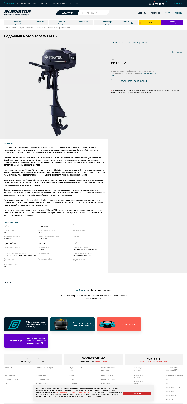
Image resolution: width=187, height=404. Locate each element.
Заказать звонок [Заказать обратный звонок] (174, 3)
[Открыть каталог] (67, 12)
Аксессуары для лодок (140, 366)
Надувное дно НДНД (12, 363)
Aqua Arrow (73, 367)
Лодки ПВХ (9, 351)
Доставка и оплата (60, 3)
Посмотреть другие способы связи (153, 345)
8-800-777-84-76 (156, 4)
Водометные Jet (42, 367)
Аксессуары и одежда (140, 352)
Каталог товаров (11, 400)
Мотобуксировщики (108, 371)
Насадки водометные (174, 359)
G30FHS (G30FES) (173, 375)
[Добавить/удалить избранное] (118, 42)
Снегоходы (105, 367)
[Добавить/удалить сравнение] (137, 42)
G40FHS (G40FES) (173, 379)
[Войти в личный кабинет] (166, 12)
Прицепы (104, 379)
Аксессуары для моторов (140, 360)
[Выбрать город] (9, 3)
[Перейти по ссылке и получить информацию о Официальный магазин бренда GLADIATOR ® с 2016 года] (25, 324)
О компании (38, 3)
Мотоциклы (105, 375)
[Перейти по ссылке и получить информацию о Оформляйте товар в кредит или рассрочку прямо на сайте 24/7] (161, 324)
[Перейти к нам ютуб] (38, 342)
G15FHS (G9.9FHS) (173, 371)
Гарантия (74, 3)
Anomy (71, 363)
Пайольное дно (10, 359)
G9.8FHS (169, 367)
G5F (167, 363)
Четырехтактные (42, 363)
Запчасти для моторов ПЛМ (172, 352)
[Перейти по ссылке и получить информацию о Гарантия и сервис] (116, 324)
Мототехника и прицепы (108, 352)
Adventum (72, 371)
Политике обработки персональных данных (72, 392)
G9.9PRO (169, 383)
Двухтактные (41, 359)
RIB (5, 367)
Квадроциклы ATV (108, 359)
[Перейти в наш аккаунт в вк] (28, 342)
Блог (47, 3)
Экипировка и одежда (139, 376)
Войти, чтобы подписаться (134, 81)
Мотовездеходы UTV (109, 363)
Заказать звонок (100, 345)
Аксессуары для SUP (142, 371)
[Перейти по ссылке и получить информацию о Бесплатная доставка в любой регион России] (71, 324)
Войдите (81, 290)
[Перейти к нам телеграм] (33, 342)
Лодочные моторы (44, 351)
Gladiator (72, 359)
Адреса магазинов (23, 3)
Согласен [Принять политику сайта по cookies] (137, 393)
